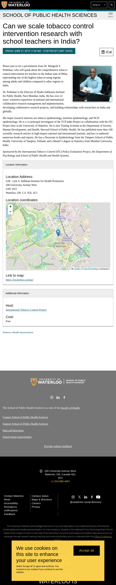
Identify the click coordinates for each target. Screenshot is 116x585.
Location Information (16, 164)
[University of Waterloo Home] (15, 4)
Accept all (86, 550)
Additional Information (17, 293)
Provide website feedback (58, 446)
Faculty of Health (70, 407)
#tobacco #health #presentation (18, 332)
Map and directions (13, 430)
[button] (99, 5)
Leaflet (75, 269)
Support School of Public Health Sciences (25, 423)
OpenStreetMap (91, 269)
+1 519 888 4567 (60, 481)
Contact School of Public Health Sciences (25, 417)
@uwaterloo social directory (85, 502)
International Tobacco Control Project (26, 309)
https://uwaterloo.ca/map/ (19, 279)
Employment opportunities (17, 436)
